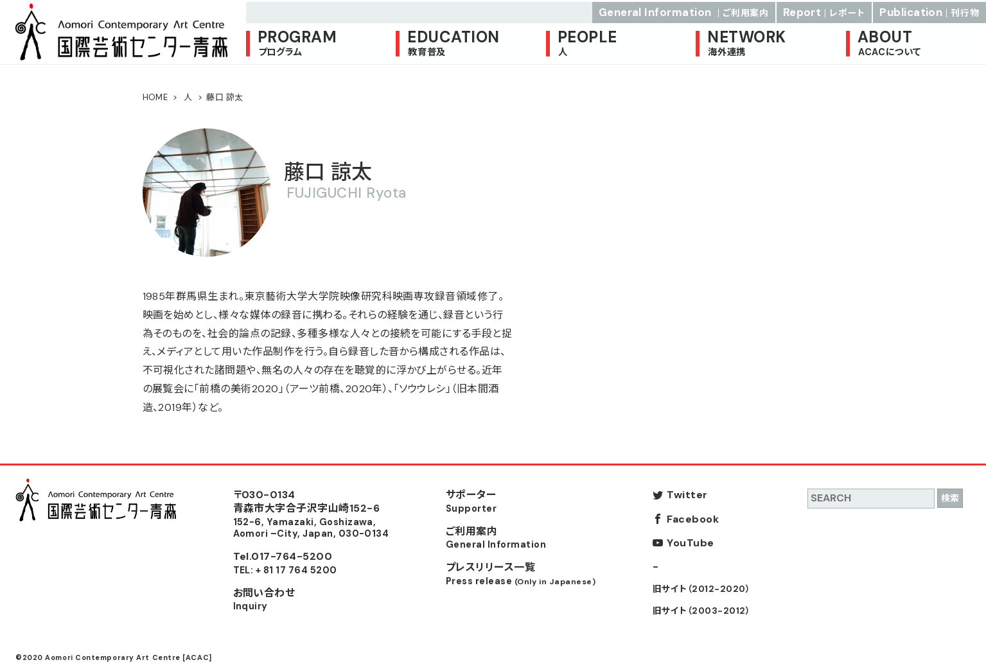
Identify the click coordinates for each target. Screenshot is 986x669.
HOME (155, 97)
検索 (950, 498)
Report (824, 10)
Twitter (687, 494)
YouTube (690, 543)
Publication (930, 10)
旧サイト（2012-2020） (701, 589)
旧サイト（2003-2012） (701, 610)
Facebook (693, 519)
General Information (684, 10)
